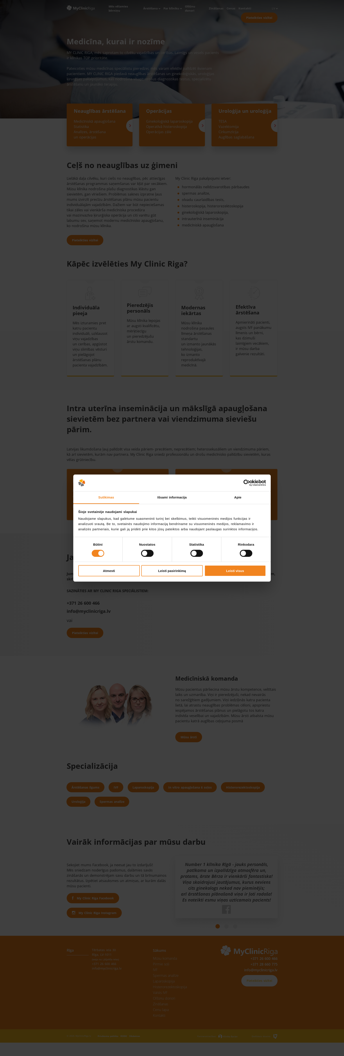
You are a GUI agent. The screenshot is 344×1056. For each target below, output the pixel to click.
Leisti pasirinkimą (172, 571)
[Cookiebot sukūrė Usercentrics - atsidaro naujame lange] (247, 483)
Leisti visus (235, 571)
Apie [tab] (238, 497)
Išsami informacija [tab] (172, 497)
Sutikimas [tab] (106, 497)
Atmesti (109, 571)
